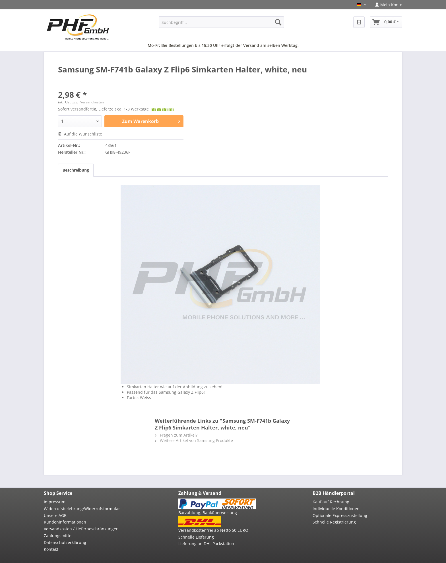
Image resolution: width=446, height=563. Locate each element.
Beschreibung (76, 170)
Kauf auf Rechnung (331, 501)
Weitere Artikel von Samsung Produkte (194, 440)
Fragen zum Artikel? (176, 435)
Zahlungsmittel (58, 535)
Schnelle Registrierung (334, 522)
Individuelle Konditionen (336, 508)
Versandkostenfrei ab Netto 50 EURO (213, 530)
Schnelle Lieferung (196, 537)
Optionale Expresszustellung (340, 515)
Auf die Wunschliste (80, 134)
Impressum (54, 501)
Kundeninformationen (65, 522)
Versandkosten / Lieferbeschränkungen (81, 528)
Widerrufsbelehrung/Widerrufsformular (82, 508)
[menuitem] (386, 4)
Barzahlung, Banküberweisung (207, 512)
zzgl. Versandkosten (88, 102)
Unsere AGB (55, 515)
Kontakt (51, 549)
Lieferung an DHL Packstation (206, 543)
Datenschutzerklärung (65, 542)
